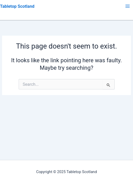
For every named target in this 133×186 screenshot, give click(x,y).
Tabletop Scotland (17, 6)
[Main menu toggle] (127, 6)
